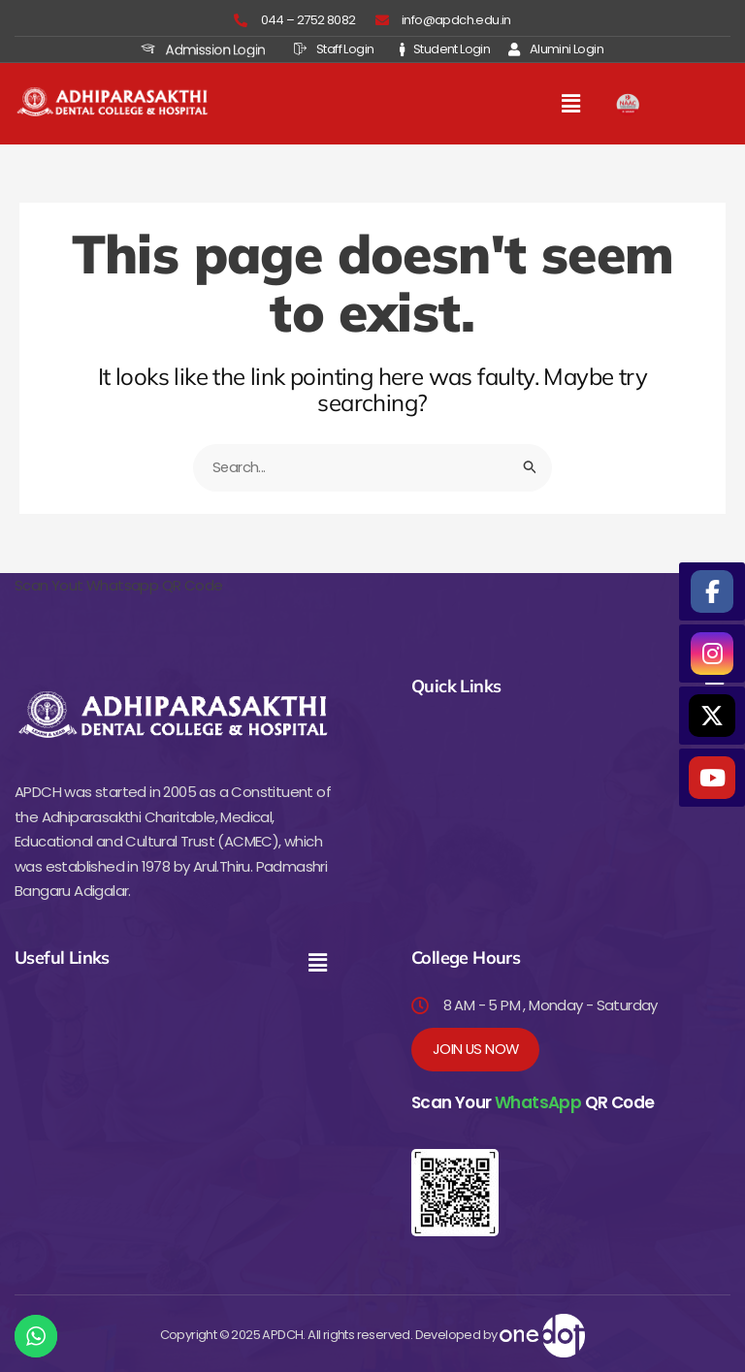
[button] (571, 103)
